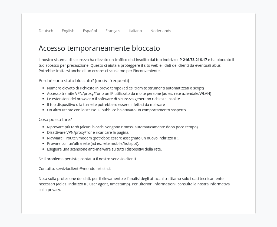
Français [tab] (112, 30)
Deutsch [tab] (46, 30)
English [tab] (68, 30)
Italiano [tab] (135, 30)
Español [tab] (90, 30)
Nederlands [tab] (160, 30)
